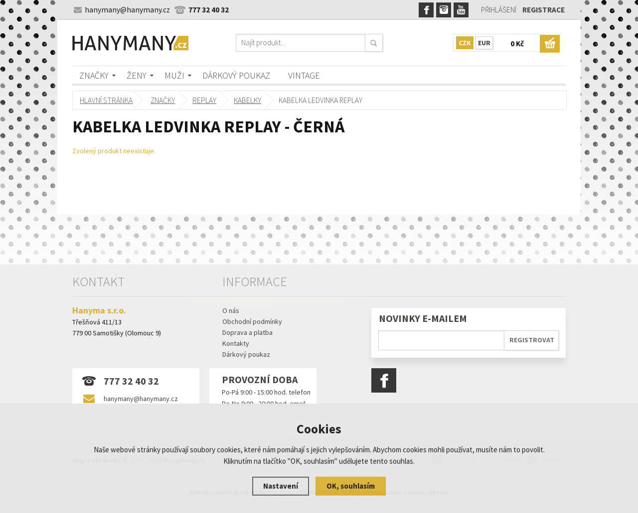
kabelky (247, 100)
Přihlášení (498, 9)
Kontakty (235, 343)
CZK (465, 42)
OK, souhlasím (350, 486)
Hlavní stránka (106, 100)
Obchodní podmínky (252, 321)
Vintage (304, 75)
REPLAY (204, 100)
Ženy (137, 75)
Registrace (543, 9)
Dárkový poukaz (236, 75)
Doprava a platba (247, 332)
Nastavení (280, 486)
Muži (174, 75)
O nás (230, 310)
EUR (484, 42)
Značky (94, 75)
